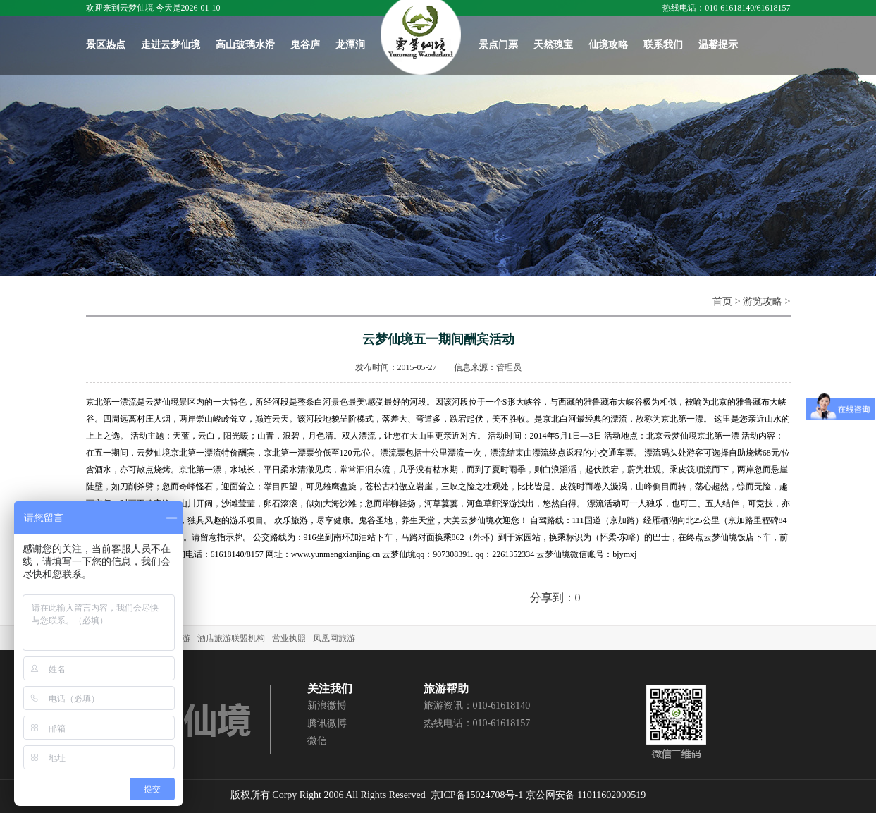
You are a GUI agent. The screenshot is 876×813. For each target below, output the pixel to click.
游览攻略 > (766, 301)
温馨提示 (718, 44)
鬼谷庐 (305, 44)
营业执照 (289, 638)
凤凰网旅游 (334, 638)
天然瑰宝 (553, 44)
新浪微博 (327, 705)
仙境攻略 (608, 44)
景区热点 (105, 44)
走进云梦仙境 (170, 44)
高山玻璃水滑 (245, 44)
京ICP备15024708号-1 (477, 795)
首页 (421, 37)
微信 (317, 740)
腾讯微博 (327, 723)
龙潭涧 (350, 44)
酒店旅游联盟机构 (231, 638)
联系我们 (663, 44)
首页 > (727, 301)
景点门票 (498, 44)
